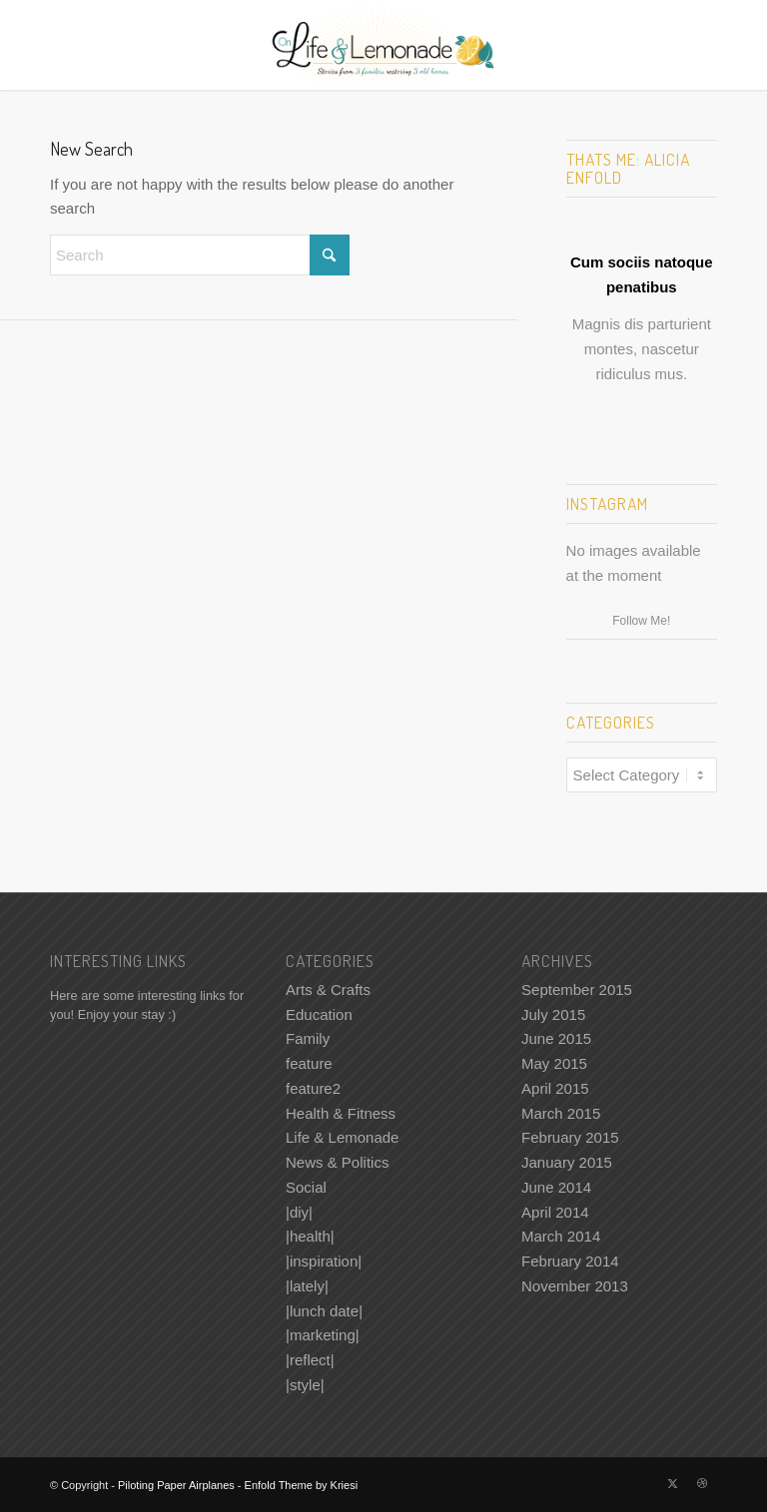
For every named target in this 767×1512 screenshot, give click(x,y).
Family (308, 1038)
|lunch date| (324, 1310)
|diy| (299, 1212)
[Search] (200, 255)
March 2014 (560, 1236)
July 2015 (553, 1014)
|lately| (307, 1285)
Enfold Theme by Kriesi (302, 1485)
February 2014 (570, 1261)
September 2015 (576, 989)
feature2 (313, 1088)
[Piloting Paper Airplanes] (384, 45)
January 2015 (566, 1162)
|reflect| (310, 1359)
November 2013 (574, 1285)
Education (319, 1014)
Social (306, 1187)
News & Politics (337, 1162)
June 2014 (556, 1187)
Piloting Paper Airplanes (176, 1485)
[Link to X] (672, 1483)
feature (309, 1063)
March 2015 (560, 1113)
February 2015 (570, 1137)
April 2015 (555, 1088)
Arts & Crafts (328, 989)
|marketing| (323, 1334)
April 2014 (555, 1212)
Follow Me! (641, 621)
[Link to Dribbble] (702, 1483)
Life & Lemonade (342, 1137)
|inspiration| (324, 1261)
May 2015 (554, 1063)
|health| (310, 1236)
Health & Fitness (340, 1113)
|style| (305, 1384)
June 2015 (556, 1038)
